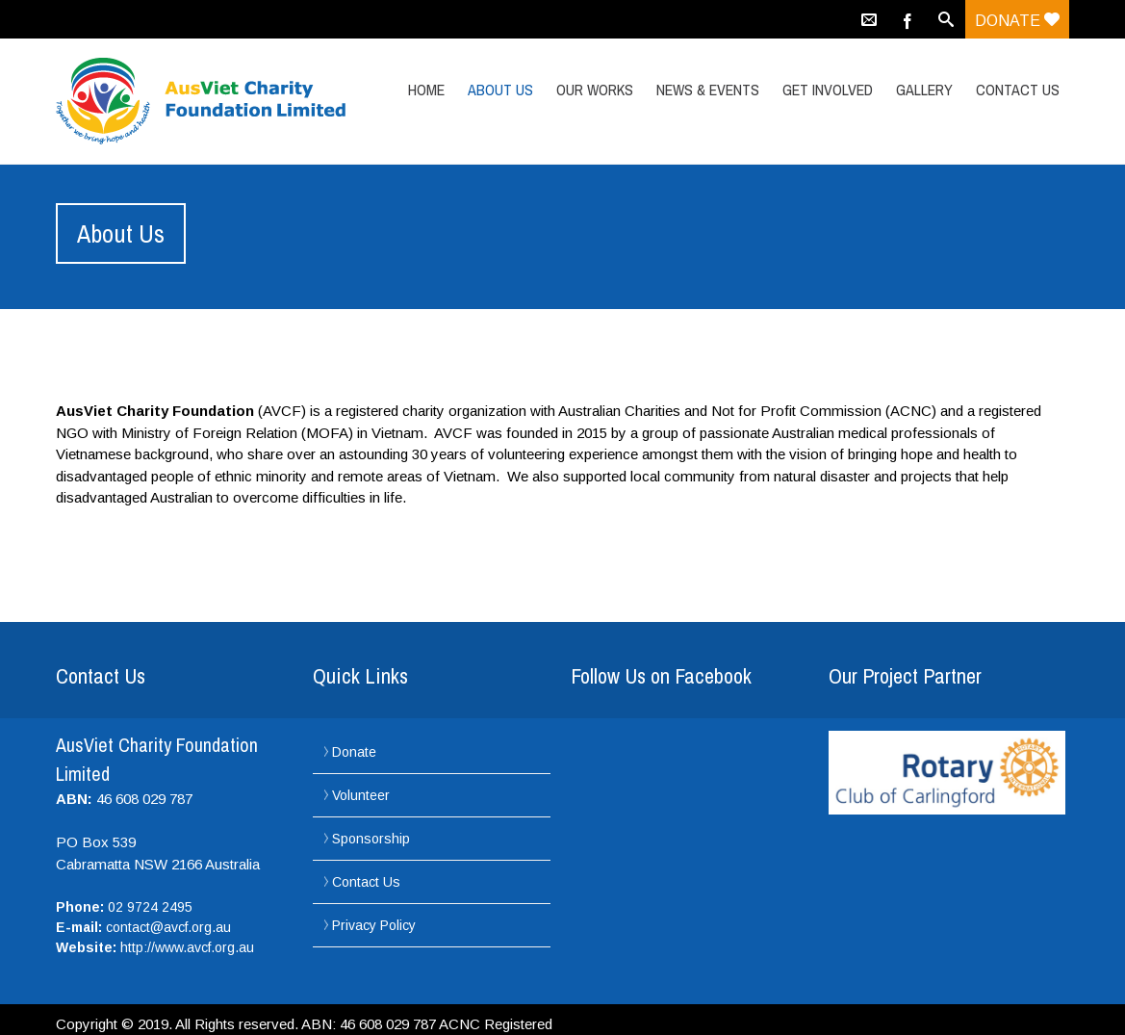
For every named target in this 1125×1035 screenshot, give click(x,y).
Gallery (924, 89)
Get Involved (827, 89)
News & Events (707, 89)
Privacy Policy (374, 925)
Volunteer (361, 795)
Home (426, 89)
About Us (500, 89)
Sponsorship (371, 838)
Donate (1017, 20)
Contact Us (1018, 89)
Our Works (594, 89)
